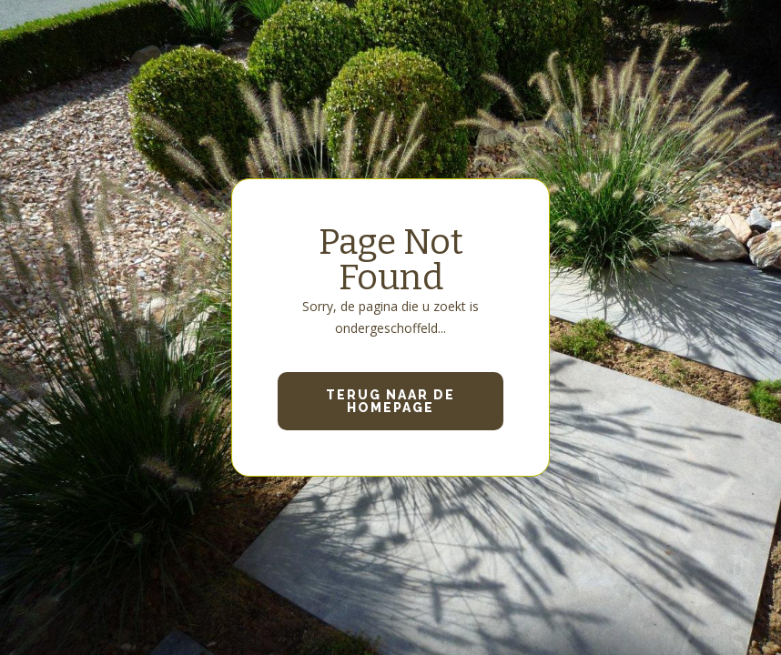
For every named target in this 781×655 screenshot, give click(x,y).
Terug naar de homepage (390, 401)
